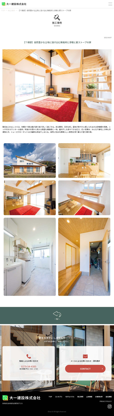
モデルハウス (69, 397)
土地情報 (89, 397)
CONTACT (85, 368)
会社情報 (109, 397)
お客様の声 (99, 397)
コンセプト (58, 397)
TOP (3, 10)
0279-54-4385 (28, 366)
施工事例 (11, 10)
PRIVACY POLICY (106, 401)
